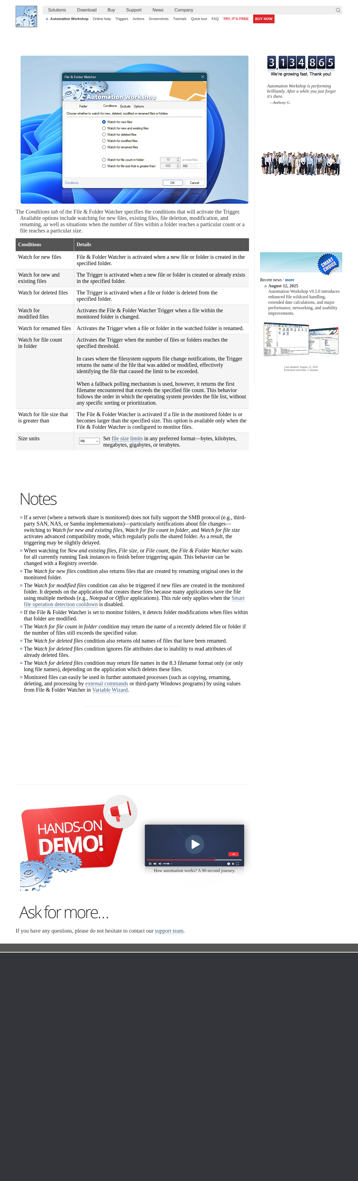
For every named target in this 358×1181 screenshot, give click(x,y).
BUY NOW (264, 19)
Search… (338, 10)
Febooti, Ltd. (26, 16)
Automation (134, 1028)
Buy (111, 10)
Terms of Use (32, 1036)
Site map (28, 1049)
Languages (30, 1043)
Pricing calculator (236, 1049)
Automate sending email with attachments (157, 1137)
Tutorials (179, 19)
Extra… (177, 1102)
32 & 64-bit (74, 1062)
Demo (127, 1089)
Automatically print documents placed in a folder (61, 1124)
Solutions (57, 10)
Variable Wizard (110, 759)
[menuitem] (57, 10)
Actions (138, 19)
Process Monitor (185, 1095)
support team (169, 1000)
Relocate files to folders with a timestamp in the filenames (171, 1131)
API (125, 1069)
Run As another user (282, 1131)
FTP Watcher (182, 1049)
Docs (116, 1017)
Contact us (288, 1036)
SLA (282, 1056)
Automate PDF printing (40, 1137)
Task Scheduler (184, 1036)
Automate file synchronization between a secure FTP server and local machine (189, 1124)
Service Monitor (184, 1089)
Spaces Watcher (185, 1082)
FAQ (215, 19)
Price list (229, 1062)
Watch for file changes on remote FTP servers (60, 1131)
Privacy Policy (291, 1049)
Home (26, 1028)
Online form (289, 1043)
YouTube (123, 1161)
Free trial (72, 1036)
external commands (106, 752)
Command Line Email (83, 1049)
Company (184, 10)
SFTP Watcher (183, 1056)
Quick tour (199, 19)
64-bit (69, 1069)
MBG (226, 1069)
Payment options (236, 1056)
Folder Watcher (159, 1017)
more (290, 279)
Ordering (230, 1028)
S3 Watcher (181, 1069)
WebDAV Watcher (186, 1062)
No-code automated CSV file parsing (153, 1143)
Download (87, 10)
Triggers (121, 19)
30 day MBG (220, 846)
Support (134, 10)
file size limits (127, 438)
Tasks (127, 1062)
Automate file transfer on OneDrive (295, 1124)
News (158, 10)
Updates (72, 1056)
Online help (102, 19)
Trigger (133, 1017)
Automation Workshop (69, 19)
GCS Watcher (183, 1076)
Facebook (141, 1161)
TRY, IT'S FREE (236, 19)
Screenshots (159, 19)
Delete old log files (281, 1137)
